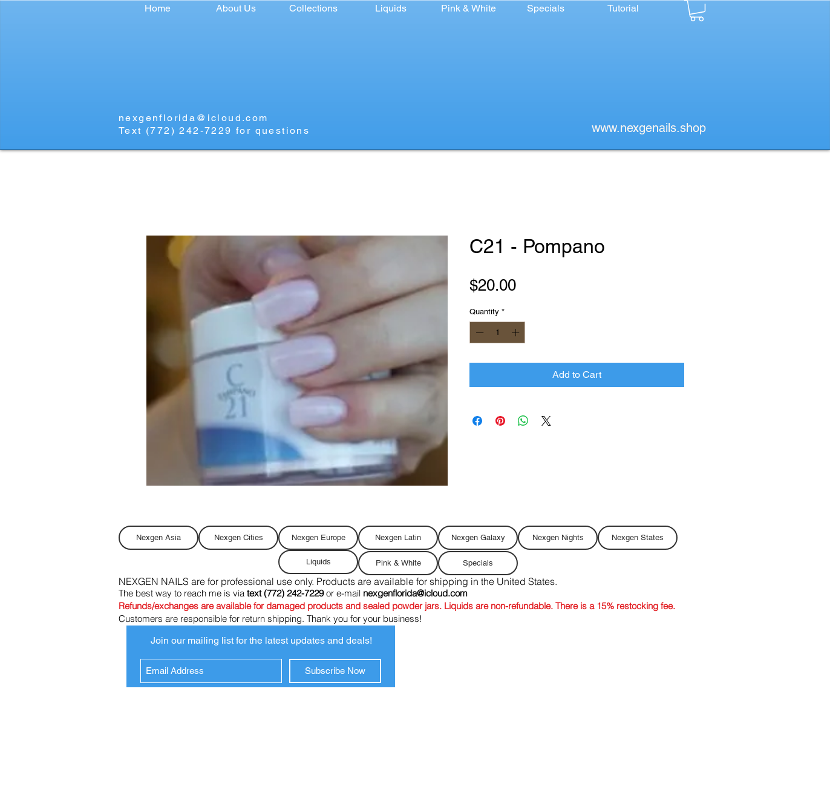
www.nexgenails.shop (649, 127)
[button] (313, 8)
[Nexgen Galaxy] (478, 538)
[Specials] (478, 563)
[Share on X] (546, 421)
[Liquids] (318, 562)
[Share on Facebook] (477, 421)
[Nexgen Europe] (318, 538)
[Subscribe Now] (335, 671)
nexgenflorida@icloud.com (194, 118)
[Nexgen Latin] (398, 538)
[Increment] (516, 332)
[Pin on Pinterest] (500, 421)
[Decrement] (478, 332)
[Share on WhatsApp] (523, 421)
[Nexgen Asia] (158, 538)
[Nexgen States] (638, 538)
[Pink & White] (398, 563)
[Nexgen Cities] (238, 538)
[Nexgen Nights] (558, 538)
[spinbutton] (497, 332)
